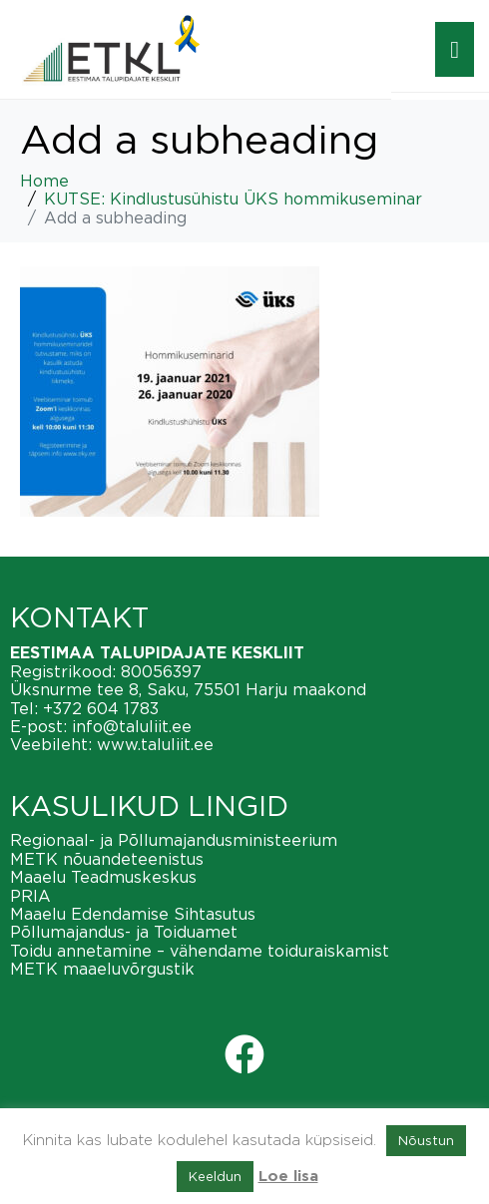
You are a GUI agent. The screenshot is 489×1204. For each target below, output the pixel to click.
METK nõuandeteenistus (107, 859)
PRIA (30, 896)
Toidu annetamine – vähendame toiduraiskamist (199, 951)
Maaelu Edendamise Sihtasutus (132, 914)
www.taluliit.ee (155, 744)
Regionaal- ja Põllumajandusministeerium (173, 840)
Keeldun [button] (215, 1176)
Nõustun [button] (426, 1140)
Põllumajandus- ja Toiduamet (124, 932)
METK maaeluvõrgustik (102, 969)
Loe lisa (288, 1176)
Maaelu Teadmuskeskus (103, 877)
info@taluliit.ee (132, 726)
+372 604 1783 (101, 708)
